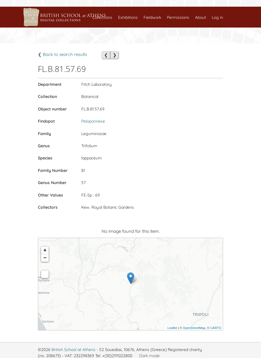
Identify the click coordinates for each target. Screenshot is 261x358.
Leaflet (172, 328)
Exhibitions (128, 17)
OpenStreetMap (194, 328)
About (200, 17)
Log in (217, 17)
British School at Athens (73, 349)
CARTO (215, 328)
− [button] (45, 258)
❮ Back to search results (62, 54)
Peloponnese (93, 121)
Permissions (178, 17)
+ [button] (45, 250)
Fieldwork (152, 17)
